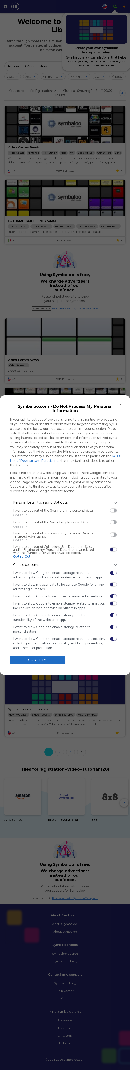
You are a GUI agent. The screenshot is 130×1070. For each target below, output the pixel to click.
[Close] (121, 404)
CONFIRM (37, 660)
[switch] (113, 510)
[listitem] (65, 502)
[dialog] (65, 535)
